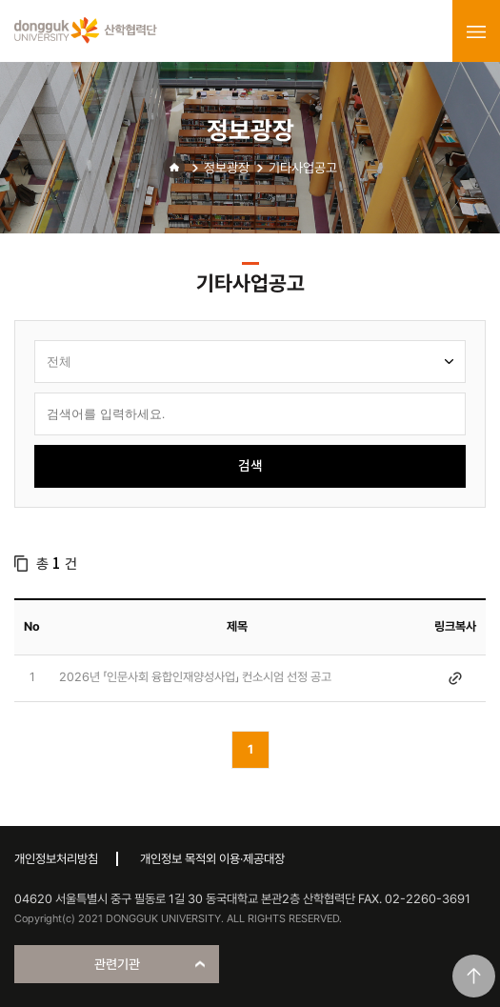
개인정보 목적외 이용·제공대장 (212, 859)
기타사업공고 (303, 167)
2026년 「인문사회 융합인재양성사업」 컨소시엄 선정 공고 (195, 677)
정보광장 (227, 167)
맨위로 (473, 976)
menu (476, 31)
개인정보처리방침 (56, 859)
